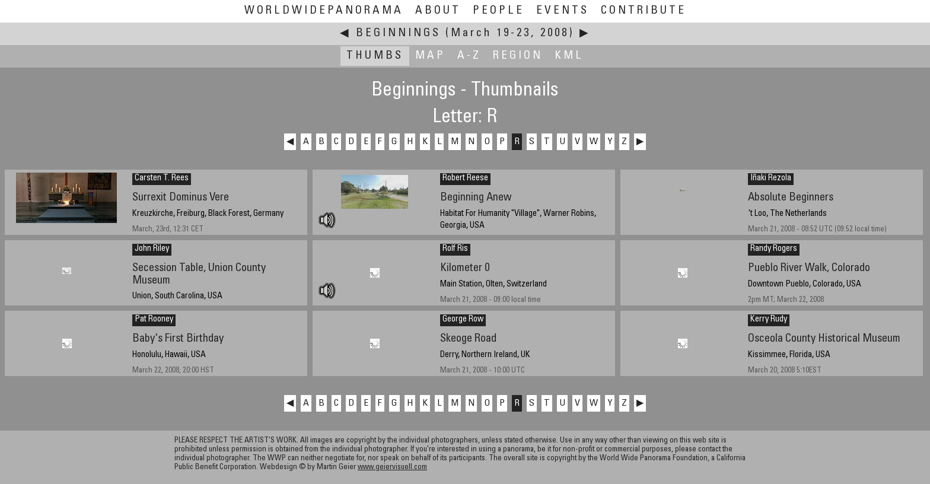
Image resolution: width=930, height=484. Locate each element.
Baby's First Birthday (178, 339)
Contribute (643, 11)
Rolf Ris (455, 249)
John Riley (152, 249)
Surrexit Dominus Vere (180, 197)
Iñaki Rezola (770, 178)
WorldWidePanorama (323, 11)
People (498, 11)
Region (518, 56)
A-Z (469, 56)
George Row (462, 320)
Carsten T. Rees (162, 178)
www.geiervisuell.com (392, 468)
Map (430, 56)
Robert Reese (465, 178)
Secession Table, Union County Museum (199, 274)
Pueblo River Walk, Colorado (809, 268)
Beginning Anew (476, 197)
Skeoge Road (468, 339)
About (438, 11)
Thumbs (374, 56)
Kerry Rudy (768, 320)
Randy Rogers (773, 249)
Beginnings (398, 33)
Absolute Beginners (790, 197)
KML (569, 56)
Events (562, 11)
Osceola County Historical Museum (824, 339)
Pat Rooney (154, 320)
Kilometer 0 (464, 268)
